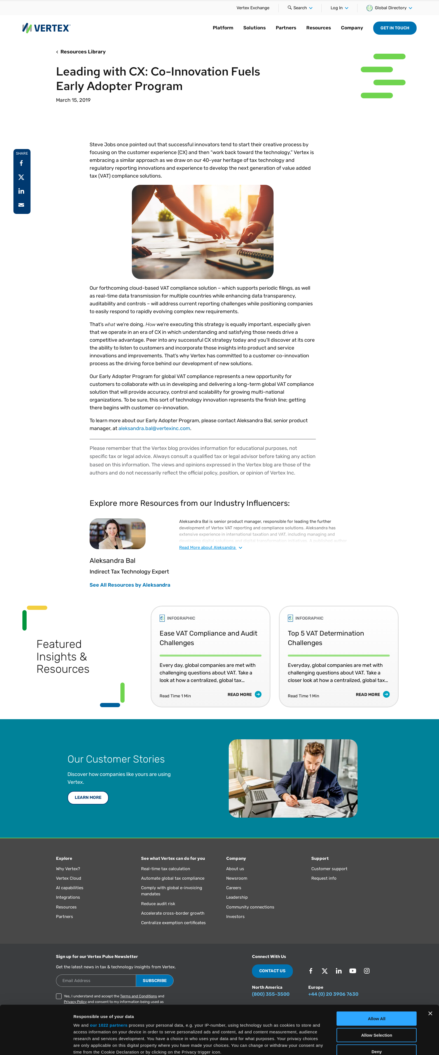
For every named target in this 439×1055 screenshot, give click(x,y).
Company (352, 27)
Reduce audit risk (158, 903)
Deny (377, 1006)
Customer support (329, 868)
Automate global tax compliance (172, 878)
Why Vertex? (68, 868)
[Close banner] (430, 968)
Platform (223, 27)
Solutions (254, 27)
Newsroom (236, 878)
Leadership (237, 897)
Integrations (68, 897)
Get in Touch (394, 27)
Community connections (250, 907)
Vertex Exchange (253, 7)
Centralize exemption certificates (173, 922)
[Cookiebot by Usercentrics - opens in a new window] (36, 1044)
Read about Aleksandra (210, 547)
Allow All (377, 973)
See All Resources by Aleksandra (130, 585)
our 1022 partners (108, 979)
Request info (324, 878)
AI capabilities (69, 887)
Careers (233, 887)
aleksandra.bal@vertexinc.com (154, 428)
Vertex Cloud (68, 878)
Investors (235, 916)
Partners (286, 27)
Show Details (294, 1044)
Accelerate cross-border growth (172, 913)
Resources (318, 27)
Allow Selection (376, 989)
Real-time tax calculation (165, 868)
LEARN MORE (88, 797)
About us (235, 868)
